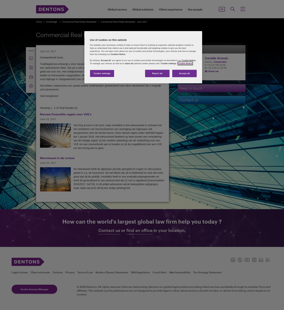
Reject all (157, 73)
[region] (143, 57)
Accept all (184, 73)
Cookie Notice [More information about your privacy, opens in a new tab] (185, 63)
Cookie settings (102, 73)
